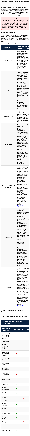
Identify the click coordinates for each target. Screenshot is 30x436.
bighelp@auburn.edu (23, 206)
